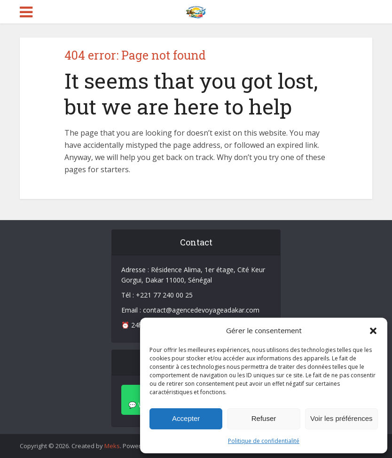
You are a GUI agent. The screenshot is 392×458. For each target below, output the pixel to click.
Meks (112, 446)
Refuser (263, 418)
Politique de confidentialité (263, 441)
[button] (373, 331)
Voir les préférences (341, 418)
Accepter (186, 418)
